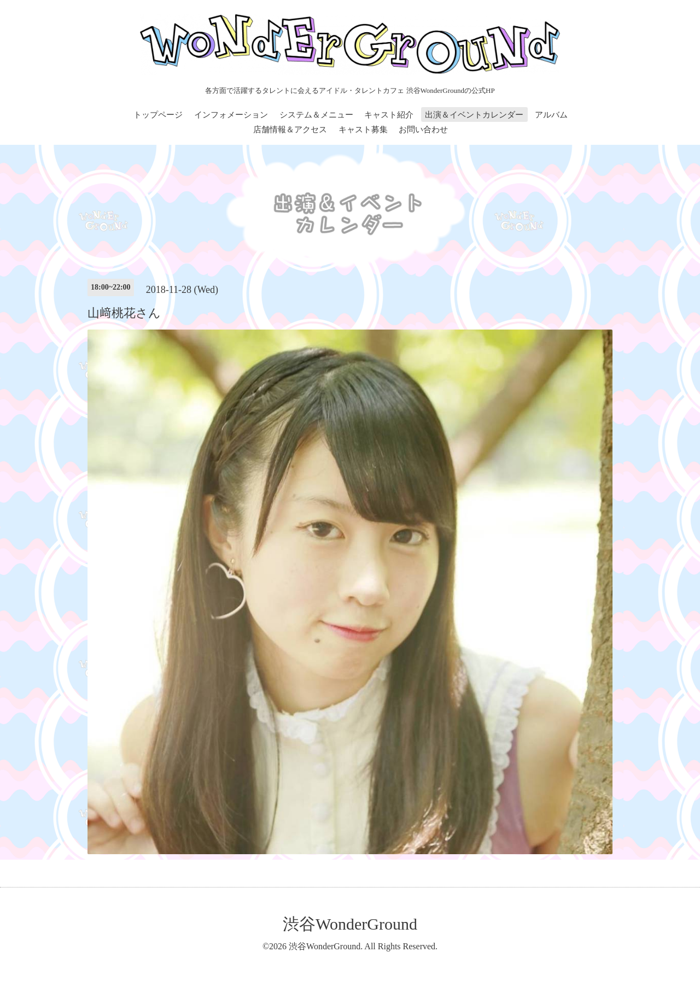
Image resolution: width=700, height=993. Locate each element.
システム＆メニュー (316, 114)
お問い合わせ (423, 129)
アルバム (551, 114)
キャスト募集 (363, 129)
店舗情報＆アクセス (290, 129)
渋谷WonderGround (350, 924)
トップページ (158, 114)
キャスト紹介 (388, 114)
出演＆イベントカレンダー (474, 114)
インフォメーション (231, 114)
